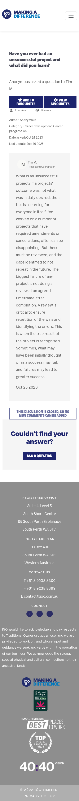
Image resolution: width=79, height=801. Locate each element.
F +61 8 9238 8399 (40, 588)
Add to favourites (26, 102)
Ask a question (39, 455)
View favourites (60, 102)
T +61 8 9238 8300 (40, 580)
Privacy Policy (39, 796)
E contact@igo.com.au (39, 596)
